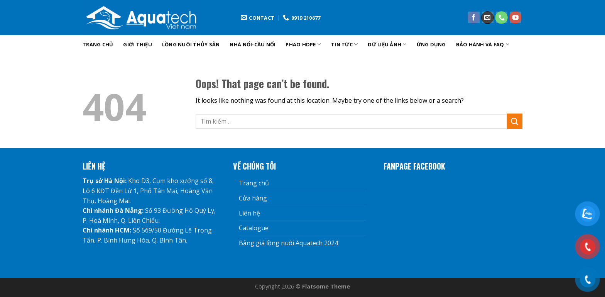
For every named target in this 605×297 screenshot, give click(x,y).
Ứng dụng (431, 44)
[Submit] (514, 121)
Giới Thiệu (137, 44)
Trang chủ (98, 44)
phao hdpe (303, 44)
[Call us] (501, 17)
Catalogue (254, 228)
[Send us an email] (487, 17)
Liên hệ (249, 213)
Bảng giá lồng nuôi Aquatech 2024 (288, 243)
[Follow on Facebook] (473, 17)
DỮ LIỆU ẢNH (387, 44)
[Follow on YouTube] (515, 17)
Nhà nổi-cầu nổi (252, 44)
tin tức (344, 44)
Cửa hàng (253, 198)
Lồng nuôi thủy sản (191, 44)
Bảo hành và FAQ (482, 44)
